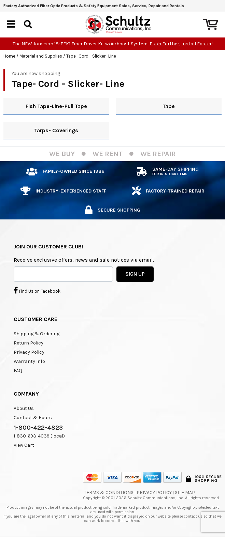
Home (9, 56)
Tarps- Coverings (56, 130)
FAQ (18, 370)
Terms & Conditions (108, 492)
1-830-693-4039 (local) (39, 436)
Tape (169, 106)
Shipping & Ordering (36, 334)
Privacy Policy (29, 352)
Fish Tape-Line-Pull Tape (56, 106)
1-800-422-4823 (38, 427)
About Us (24, 408)
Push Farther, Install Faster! (181, 44)
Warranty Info (29, 361)
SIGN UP (135, 274)
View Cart (24, 445)
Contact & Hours (33, 417)
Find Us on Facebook (37, 290)
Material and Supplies (40, 56)
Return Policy (28, 343)
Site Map (185, 492)
